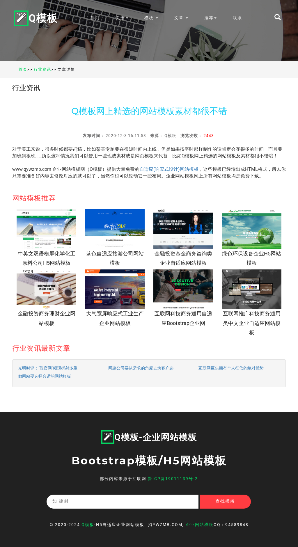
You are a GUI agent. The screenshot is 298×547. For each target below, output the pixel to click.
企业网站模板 (200, 524)
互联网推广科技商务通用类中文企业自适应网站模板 (252, 322)
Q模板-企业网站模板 (149, 437)
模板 (151, 17)
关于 (122, 17)
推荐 (210, 17)
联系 (237, 17)
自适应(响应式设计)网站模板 (168, 169)
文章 (181, 17)
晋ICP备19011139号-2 (173, 478)
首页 (95, 17)
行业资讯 (42, 69)
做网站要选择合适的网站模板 (44, 376)
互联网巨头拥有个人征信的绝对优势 (231, 368)
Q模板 (36, 17)
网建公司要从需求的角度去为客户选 (140, 368)
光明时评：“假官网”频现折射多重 (47, 368)
